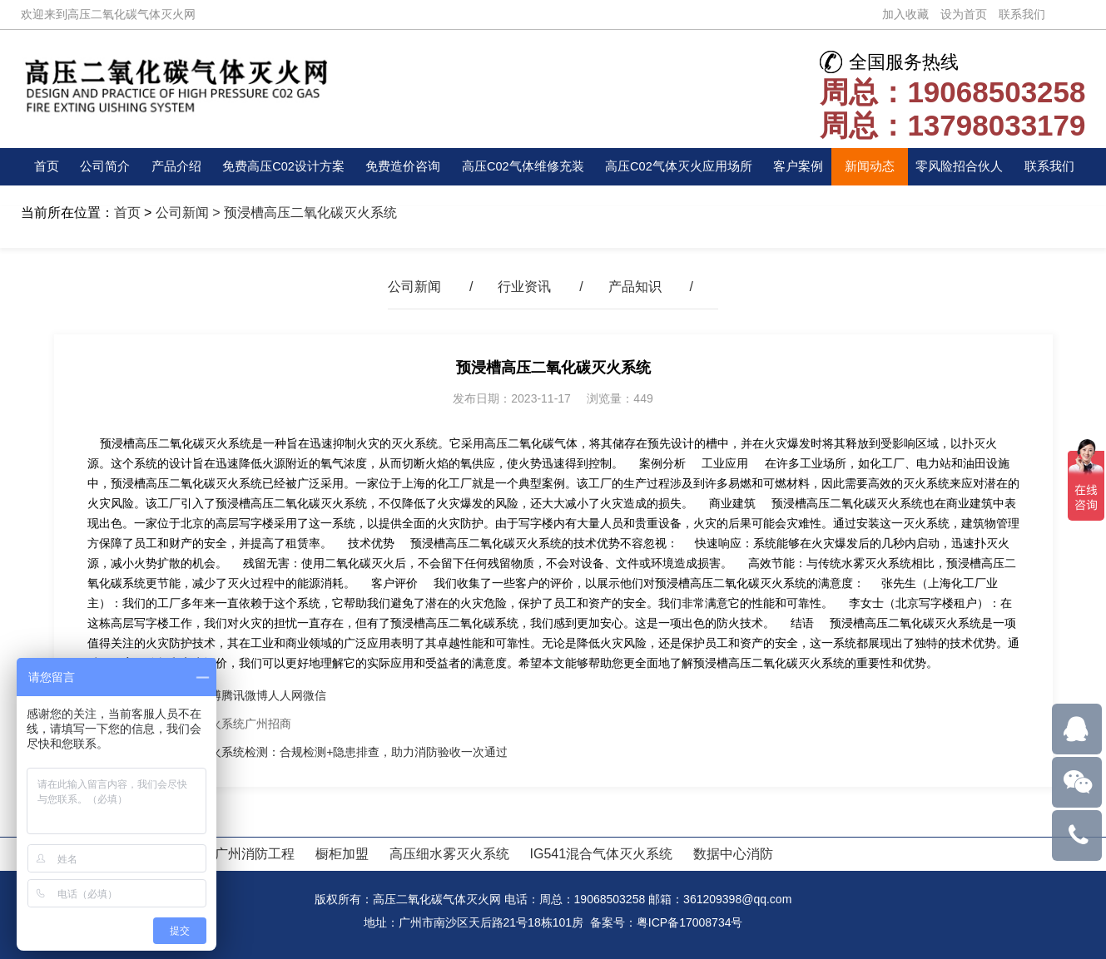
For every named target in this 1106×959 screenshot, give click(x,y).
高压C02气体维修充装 (523, 167)
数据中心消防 (733, 854)
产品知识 (635, 286)
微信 (314, 695)
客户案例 (804, 167)
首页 (47, 167)
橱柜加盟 (342, 854)
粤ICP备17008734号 (690, 922)
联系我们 (1022, 14)
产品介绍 (172, 167)
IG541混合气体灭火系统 (601, 854)
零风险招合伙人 (963, 167)
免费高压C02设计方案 (280, 167)
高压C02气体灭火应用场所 (683, 167)
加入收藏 (905, 14)
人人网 (285, 695)
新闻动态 (874, 167)
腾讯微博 (244, 695)
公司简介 (103, 167)
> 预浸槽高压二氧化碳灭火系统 (303, 212)
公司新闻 (182, 212)
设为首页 (963, 14)
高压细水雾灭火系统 (449, 854)
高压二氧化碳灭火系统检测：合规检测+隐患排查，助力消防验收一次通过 (318, 752)
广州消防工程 (255, 854)
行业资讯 (524, 286)
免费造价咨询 (402, 167)
